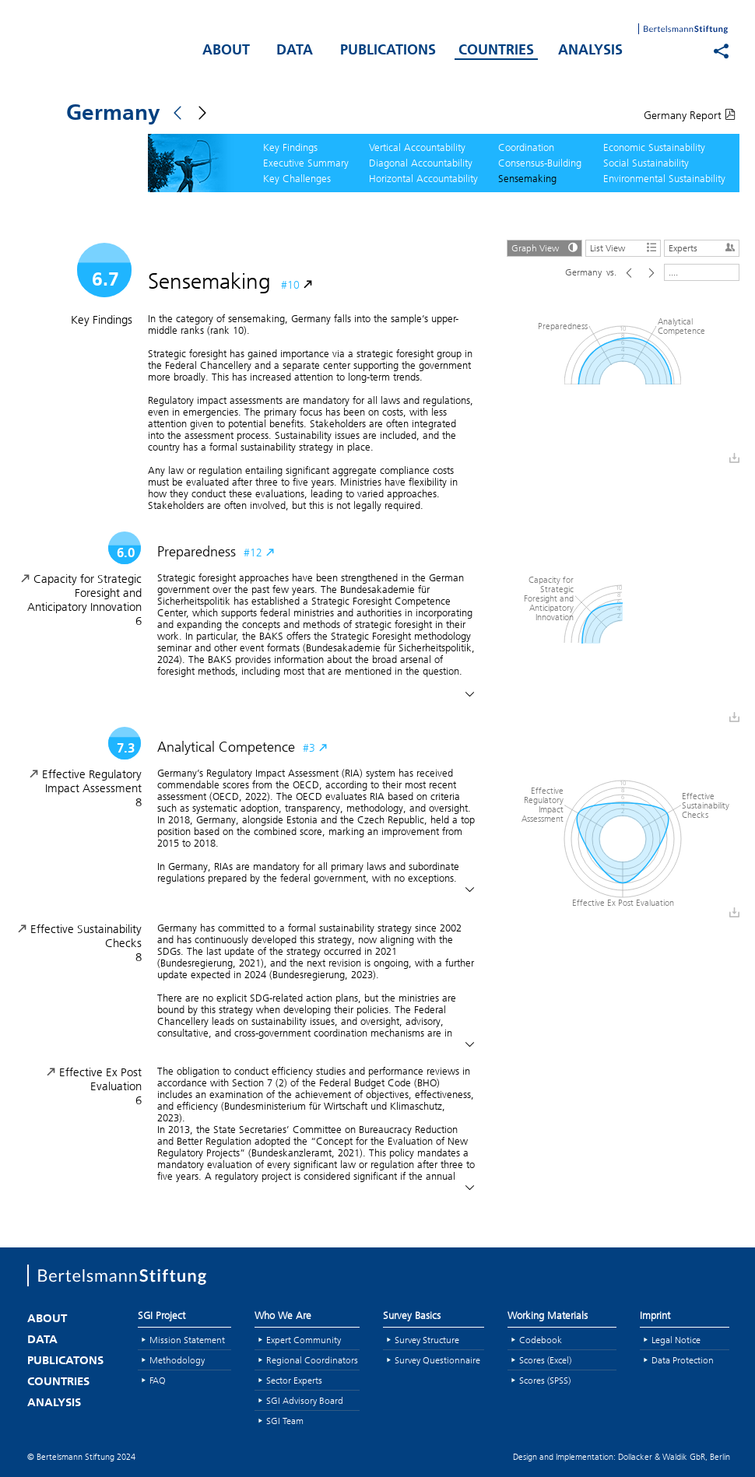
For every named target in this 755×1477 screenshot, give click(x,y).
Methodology (177, 1360)
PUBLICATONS (65, 1361)
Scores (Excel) (545, 1360)
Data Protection (682, 1360)
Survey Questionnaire (437, 1360)
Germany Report (690, 115)
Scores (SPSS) (545, 1380)
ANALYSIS (590, 51)
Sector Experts (294, 1380)
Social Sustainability (646, 162)
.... (673, 272)
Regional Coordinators (312, 1360)
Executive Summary (306, 162)
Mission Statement (187, 1339)
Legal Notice (676, 1339)
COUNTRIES (496, 51)
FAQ (157, 1380)
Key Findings (290, 147)
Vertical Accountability (417, 147)
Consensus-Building (539, 162)
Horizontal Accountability (423, 178)
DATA (294, 51)
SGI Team (285, 1420)
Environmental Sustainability (664, 178)
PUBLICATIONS (388, 51)
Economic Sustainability (654, 147)
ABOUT (226, 51)
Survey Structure (427, 1339)
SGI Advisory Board (304, 1400)
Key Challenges (297, 178)
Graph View (546, 247)
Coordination (526, 147)
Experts (704, 247)
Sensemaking (527, 178)
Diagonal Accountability (420, 162)
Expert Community (303, 1339)
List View (625, 247)
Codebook (540, 1339)
